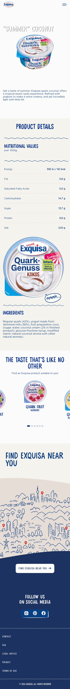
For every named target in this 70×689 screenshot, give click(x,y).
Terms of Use (9, 670)
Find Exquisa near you (33, 568)
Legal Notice (9, 653)
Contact (6, 636)
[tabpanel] (35, 399)
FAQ (4, 645)
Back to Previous (22, 16)
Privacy (6, 662)
